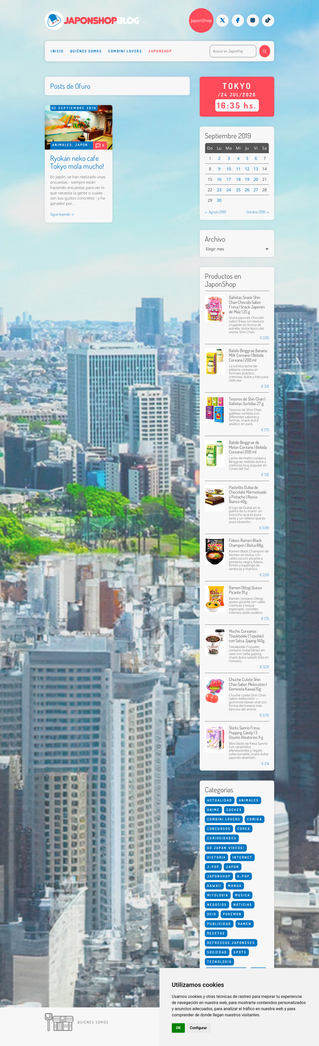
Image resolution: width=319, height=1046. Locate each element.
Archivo (215, 239)
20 (255, 179)
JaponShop (201, 20)
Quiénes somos (86, 51)
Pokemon (232, 914)
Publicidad (219, 924)
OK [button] (178, 1028)
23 (219, 190)
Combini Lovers (125, 51)
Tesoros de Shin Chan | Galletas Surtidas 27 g (247, 401)
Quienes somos (93, 1022)
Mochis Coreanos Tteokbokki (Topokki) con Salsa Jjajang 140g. (247, 635)
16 (219, 179)
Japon (81, 145)
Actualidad (219, 800)
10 (228, 169)
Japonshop (160, 51)
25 (238, 190)
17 (228, 179)
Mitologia (217, 895)
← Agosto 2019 (215, 211)
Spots (240, 952)
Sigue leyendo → (62, 214)
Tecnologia (219, 962)
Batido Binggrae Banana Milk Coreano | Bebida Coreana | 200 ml (248, 355)
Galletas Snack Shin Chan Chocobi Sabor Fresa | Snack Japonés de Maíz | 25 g (247, 304)
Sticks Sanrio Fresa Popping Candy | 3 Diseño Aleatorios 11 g (246, 732)
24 (228, 190)
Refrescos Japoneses (231, 943)
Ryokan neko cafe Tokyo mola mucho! (77, 162)
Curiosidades (222, 838)
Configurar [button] (198, 1028)
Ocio (211, 914)
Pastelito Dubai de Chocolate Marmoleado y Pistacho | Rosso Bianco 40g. (248, 494)
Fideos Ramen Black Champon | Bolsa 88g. (246, 543)
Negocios (217, 905)
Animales (62, 145)
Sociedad (217, 952)
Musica (242, 895)
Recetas (216, 933)
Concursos (219, 829)
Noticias (242, 905)
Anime (213, 810)
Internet (242, 857)
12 (247, 169)
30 (219, 200)
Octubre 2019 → (258, 211)
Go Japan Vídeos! (225, 848)
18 (238, 179)
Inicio (57, 51)
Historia (216, 857)
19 (247, 179)
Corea (243, 829)
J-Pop (213, 867)
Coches (234, 810)
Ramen (244, 924)
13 (255, 169)
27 (255, 190)
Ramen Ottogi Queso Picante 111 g (245, 590)
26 (247, 190)
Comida (254, 819)
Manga (235, 886)
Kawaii (214, 886)
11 (238, 169)
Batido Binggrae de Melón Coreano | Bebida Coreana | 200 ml (248, 447)
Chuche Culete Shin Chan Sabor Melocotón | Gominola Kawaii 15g (248, 684)
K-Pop (243, 876)
